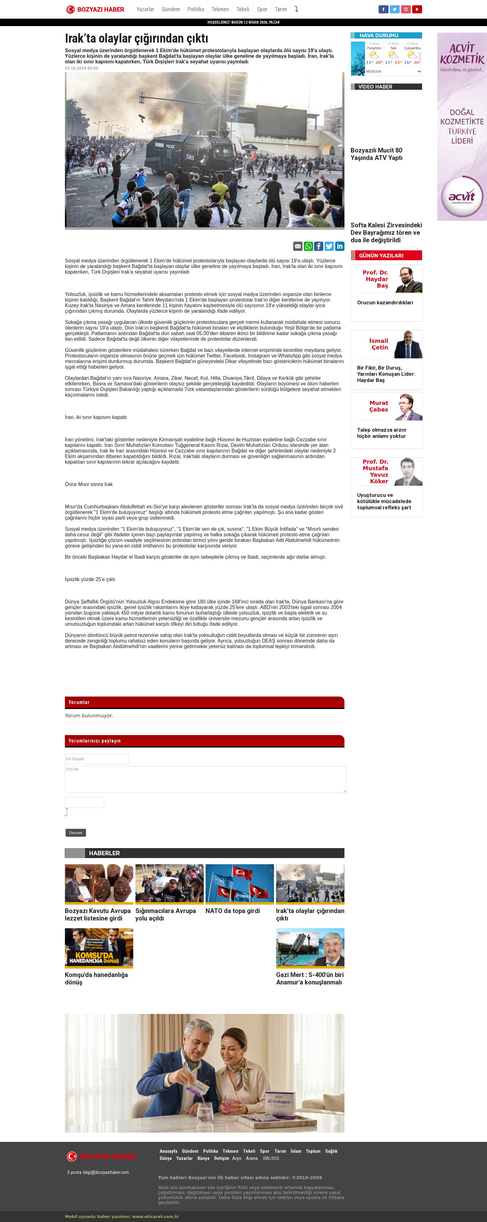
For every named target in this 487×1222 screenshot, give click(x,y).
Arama (252, 1158)
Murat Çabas (378, 406)
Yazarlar (145, 9)
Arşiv (236, 1158)
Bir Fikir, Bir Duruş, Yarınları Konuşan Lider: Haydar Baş (386, 374)
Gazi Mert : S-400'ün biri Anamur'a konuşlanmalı (310, 978)
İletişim (221, 1158)
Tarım (281, 9)
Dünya (166, 1158)
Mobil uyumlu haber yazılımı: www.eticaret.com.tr (122, 1216)
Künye (204, 1158)
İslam (296, 1151)
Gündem (171, 9)
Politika (196, 9)
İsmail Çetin (378, 344)
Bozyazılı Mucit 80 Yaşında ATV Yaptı (377, 154)
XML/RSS (271, 1158)
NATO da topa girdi (233, 911)
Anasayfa (168, 1151)
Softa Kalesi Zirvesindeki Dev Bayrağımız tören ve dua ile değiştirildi (386, 232)
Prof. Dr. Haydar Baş (375, 279)
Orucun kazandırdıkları (385, 302)
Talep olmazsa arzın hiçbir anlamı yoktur (381, 433)
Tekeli (242, 9)
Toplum (313, 1151)
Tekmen (220, 9)
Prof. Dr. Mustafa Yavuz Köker (375, 471)
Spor (262, 9)
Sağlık (331, 1151)
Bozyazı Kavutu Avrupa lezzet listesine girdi (98, 914)
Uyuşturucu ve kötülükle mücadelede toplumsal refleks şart (384, 501)
